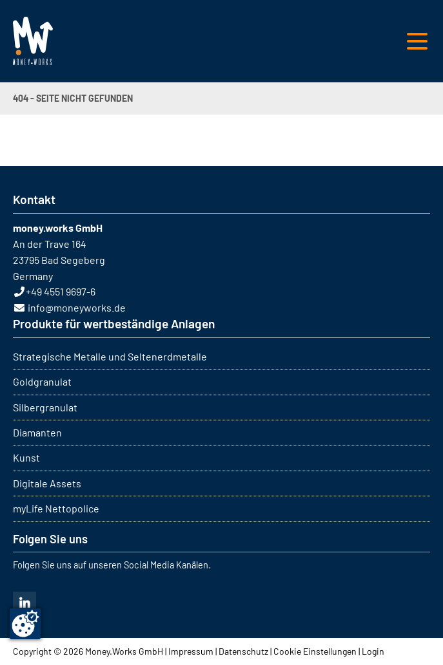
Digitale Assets (47, 483)
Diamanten (37, 432)
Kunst (26, 457)
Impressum (190, 651)
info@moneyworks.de (77, 307)
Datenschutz (243, 651)
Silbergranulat (45, 407)
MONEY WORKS (33, 41)
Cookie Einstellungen (315, 651)
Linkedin (24, 603)
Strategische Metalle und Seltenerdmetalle (110, 356)
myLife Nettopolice (56, 508)
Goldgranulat (42, 381)
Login (373, 651)
